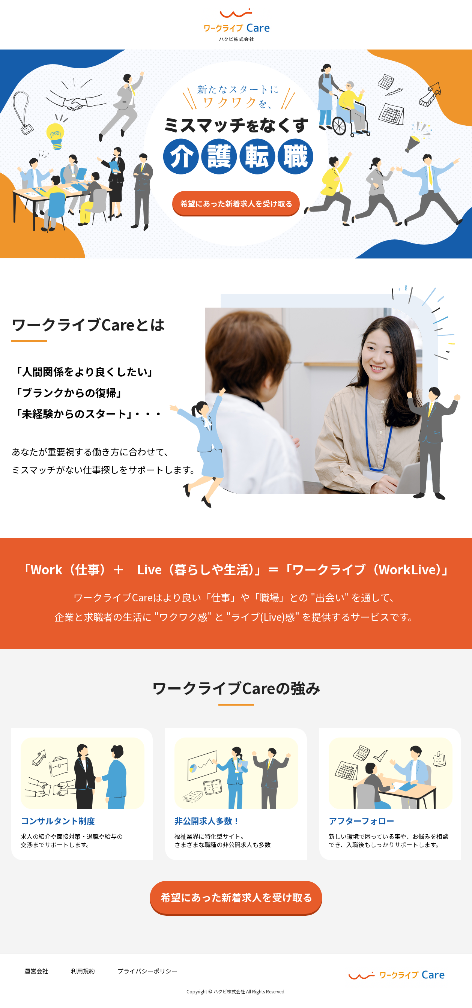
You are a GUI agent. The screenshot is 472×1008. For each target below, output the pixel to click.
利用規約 (83, 970)
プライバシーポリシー (147, 970)
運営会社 (36, 970)
